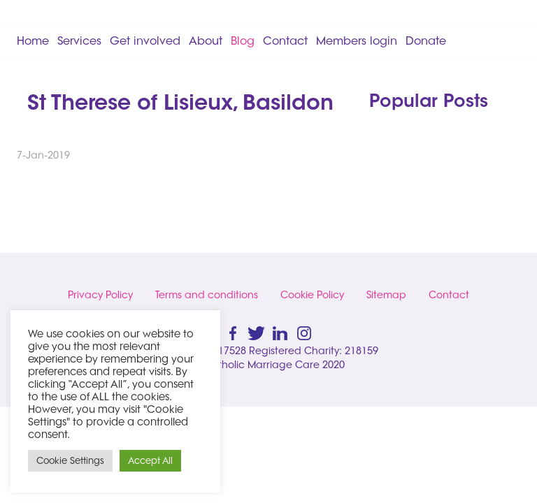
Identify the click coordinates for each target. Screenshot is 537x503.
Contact (285, 41)
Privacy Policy (100, 295)
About (205, 41)
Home (33, 41)
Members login (356, 41)
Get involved (145, 41)
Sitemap (386, 295)
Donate (426, 41)
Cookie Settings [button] (70, 460)
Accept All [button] (150, 460)
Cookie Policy (312, 295)
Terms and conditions (206, 295)
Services (79, 41)
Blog (243, 41)
